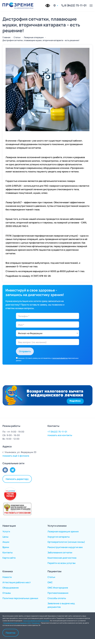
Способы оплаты (57, 598)
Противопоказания (58, 592)
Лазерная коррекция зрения (63, 531)
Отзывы (6, 592)
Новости (7, 577)
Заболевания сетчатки (60, 552)
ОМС (50, 582)
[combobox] (47, 333)
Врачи (5, 547)
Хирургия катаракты (59, 536)
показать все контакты (60, 435)
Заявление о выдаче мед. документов (61, 605)
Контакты (7, 552)
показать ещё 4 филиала (15, 455)
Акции (5, 541)
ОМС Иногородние (58, 587)
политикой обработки (60, 358)
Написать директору (17, 478)
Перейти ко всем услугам (61, 563)
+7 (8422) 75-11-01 (57, 431)
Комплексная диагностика (62, 557)
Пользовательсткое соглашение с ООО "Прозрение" (21, 623)
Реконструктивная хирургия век (65, 547)
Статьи (51, 577)
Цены (5, 536)
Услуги (6, 531)
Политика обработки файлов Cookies (36, 620)
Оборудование (10, 587)
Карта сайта (8, 557)
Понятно (10, 632)
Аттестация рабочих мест (16, 582)
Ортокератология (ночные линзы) (66, 541)
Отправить (25, 351)
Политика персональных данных (20, 598)
